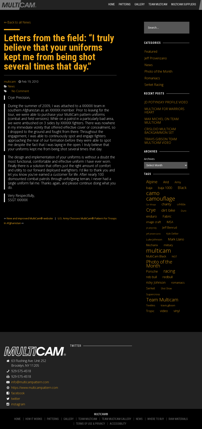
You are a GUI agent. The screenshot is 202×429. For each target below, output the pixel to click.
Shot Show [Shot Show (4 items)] (166, 288)
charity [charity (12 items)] (166, 204)
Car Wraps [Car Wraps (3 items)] (151, 204)
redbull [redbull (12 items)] (168, 277)
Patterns (125, 4)
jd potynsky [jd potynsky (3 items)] (151, 227)
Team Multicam (158, 4)
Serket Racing (153, 84)
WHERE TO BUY (155, 419)
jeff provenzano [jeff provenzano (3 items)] (153, 233)
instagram (18, 404)
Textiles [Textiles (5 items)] (150, 305)
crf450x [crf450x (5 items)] (181, 204)
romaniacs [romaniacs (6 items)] (178, 282)
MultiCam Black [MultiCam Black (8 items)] (156, 256)
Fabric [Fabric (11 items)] (167, 216)
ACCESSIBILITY (118, 423)
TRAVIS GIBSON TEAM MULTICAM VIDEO (160, 141)
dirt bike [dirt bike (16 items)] (168, 210)
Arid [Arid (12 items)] (166, 182)
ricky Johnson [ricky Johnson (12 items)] (156, 282)
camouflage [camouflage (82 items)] (160, 198)
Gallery (140, 4)
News (11, 86)
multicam (10, 81)
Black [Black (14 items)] (182, 187)
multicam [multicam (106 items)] (158, 250)
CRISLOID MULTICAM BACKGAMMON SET (160, 131)
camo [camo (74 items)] (153, 193)
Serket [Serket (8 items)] (150, 288)
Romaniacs (152, 78)
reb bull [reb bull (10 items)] (151, 277)
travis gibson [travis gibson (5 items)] (168, 305)
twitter (15, 398)
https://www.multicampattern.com (34, 387)
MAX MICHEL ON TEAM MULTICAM (161, 121)
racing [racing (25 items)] (169, 271)
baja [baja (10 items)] (149, 188)
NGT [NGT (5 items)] (174, 256)
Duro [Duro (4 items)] (183, 210)
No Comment (20, 91)
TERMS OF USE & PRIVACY (90, 423)
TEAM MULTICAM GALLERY (116, 419)
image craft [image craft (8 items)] (153, 222)
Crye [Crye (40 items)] (151, 210)
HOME (111, 4)
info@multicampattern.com (30, 382)
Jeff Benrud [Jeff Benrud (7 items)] (169, 227)
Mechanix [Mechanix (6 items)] (152, 245)
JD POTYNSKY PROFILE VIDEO (166, 102)
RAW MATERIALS (178, 419)
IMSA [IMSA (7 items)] (170, 222)
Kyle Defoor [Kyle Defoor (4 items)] (172, 233)
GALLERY (69, 419)
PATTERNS (53, 419)
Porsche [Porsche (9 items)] (152, 271)
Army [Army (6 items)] (178, 182)
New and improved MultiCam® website (30, 218)
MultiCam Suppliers (183, 4)
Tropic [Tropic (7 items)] (150, 311)
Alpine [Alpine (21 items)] (151, 181)
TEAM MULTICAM (87, 419)
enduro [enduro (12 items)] (151, 216)
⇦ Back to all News (17, 22)
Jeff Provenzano (155, 58)
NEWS (139, 419)
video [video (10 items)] (164, 311)
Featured (150, 51)
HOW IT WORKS (33, 419)
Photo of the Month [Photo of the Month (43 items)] (159, 264)
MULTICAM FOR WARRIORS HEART (164, 111)
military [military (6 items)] (168, 245)
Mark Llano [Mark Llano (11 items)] (176, 239)
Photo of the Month (158, 71)
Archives (149, 159)
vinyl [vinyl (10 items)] (177, 311)
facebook (17, 393)
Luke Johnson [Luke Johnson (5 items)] (154, 239)
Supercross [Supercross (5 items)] (153, 294)
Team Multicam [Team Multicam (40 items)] (162, 299)
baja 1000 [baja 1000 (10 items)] (165, 188)
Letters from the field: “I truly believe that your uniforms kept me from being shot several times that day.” (59, 52)
